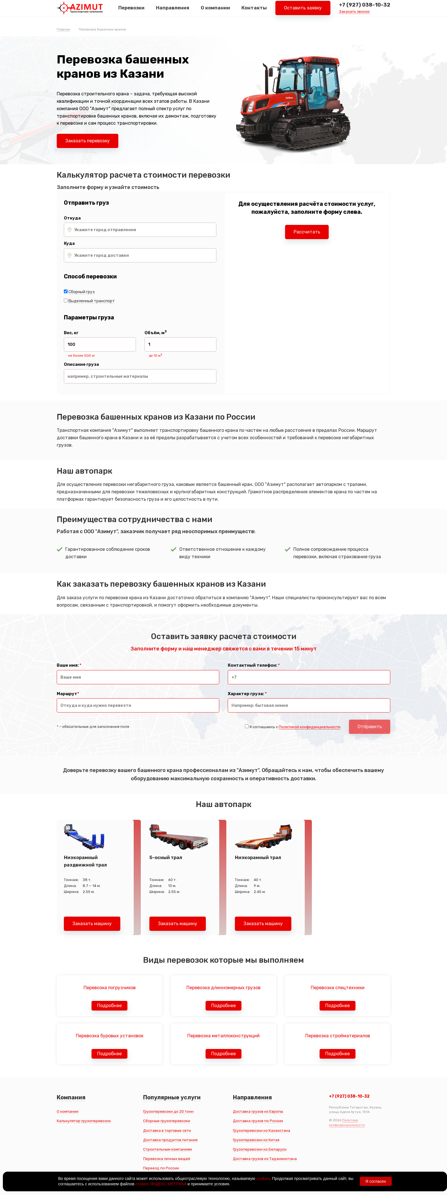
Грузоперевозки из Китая (256, 1140)
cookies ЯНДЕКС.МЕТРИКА (160, 1184)
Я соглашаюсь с (294, 727)
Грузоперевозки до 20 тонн (168, 1111)
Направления (172, 11)
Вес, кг (71, 332)
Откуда (72, 218)
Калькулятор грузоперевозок (84, 1121)
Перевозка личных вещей (166, 1159)
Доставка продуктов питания (170, 1140)
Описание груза (81, 364)
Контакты (254, 11)
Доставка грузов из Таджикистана (265, 1159)
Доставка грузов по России (258, 1121)
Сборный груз (81, 291)
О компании (215, 11)
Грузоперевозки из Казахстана (261, 1130)
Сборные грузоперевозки (166, 1121)
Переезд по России (161, 1168)
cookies (263, 1178)
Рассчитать (307, 232)
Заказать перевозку (87, 140)
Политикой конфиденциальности (309, 727)
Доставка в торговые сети (167, 1130)
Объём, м (156, 332)
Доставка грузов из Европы (258, 1111)
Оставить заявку (303, 11)
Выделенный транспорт (91, 301)
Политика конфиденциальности (347, 1122)
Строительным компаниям (167, 1149)
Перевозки (131, 11)
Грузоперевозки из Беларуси (260, 1149)
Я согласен (375, 1181)
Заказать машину (92, 923)
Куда (69, 243)
